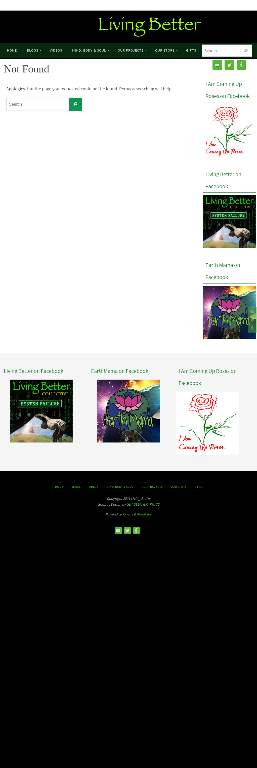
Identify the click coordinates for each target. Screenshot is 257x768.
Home (59, 487)
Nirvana (127, 514)
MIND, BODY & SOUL (120, 487)
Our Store (179, 487)
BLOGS (76, 487)
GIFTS (198, 487)
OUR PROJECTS (152, 487)
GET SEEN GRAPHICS (142, 504)
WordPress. (144, 514)
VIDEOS (93, 487)
